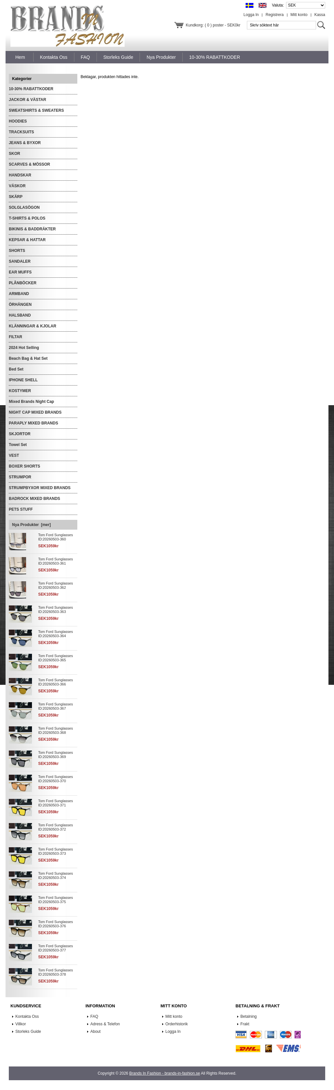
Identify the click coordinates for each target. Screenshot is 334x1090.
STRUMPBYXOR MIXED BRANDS (39, 488)
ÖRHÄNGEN (20, 304)
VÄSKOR (17, 186)
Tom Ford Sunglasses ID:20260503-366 (55, 682)
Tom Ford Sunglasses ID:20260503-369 (55, 755)
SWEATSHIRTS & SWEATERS (36, 110)
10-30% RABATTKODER (31, 89)
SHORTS (17, 250)
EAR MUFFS (20, 272)
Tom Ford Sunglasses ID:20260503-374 (55, 875)
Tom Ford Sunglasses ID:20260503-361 (55, 561)
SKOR (14, 153)
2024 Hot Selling (24, 347)
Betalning (248, 1016)
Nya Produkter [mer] (31, 524)
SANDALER (20, 261)
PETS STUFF (21, 509)
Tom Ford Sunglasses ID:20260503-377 (55, 948)
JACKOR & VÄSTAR (27, 99)
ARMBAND (19, 293)
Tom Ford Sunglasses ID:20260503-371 (55, 803)
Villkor (20, 1024)
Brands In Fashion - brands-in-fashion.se (164, 1073)
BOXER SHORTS (24, 466)
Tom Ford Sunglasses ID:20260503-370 (55, 779)
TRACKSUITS (21, 132)
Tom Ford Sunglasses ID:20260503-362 (55, 585)
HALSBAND (20, 315)
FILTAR (15, 337)
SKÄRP (16, 196)
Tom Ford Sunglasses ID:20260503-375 (55, 900)
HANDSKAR (20, 175)
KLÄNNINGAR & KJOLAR (32, 326)
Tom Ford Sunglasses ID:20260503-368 (55, 730)
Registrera (274, 14)
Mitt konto (299, 14)
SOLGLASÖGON (24, 207)
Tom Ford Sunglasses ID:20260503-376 (55, 924)
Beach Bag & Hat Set (28, 358)
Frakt (244, 1024)
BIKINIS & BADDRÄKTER (32, 229)
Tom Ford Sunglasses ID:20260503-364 (55, 634)
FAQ (94, 1016)
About (95, 1031)
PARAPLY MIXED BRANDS (33, 423)
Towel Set (18, 444)
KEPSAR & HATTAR (27, 240)
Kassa (319, 14)
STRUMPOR (20, 477)
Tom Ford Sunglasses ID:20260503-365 (55, 658)
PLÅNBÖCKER (23, 283)
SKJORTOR (19, 434)
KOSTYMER (20, 390)
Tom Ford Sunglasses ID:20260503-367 (55, 706)
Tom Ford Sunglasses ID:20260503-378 (55, 972)
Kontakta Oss (27, 1016)
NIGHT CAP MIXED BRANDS (35, 412)
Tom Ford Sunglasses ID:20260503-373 (55, 851)
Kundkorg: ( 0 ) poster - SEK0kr (213, 25)
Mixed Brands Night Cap (31, 401)
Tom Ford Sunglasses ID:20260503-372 (55, 827)
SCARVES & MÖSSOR (29, 164)
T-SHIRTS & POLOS (27, 218)
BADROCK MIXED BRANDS (34, 498)
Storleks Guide (28, 1031)
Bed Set (16, 369)
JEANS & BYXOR (25, 142)
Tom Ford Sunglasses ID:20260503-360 (55, 537)
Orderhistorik (176, 1024)
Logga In (251, 14)
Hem (20, 57)
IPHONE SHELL (23, 380)
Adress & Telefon (105, 1024)
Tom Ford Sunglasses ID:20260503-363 (55, 609)
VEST (14, 455)
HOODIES (18, 121)
